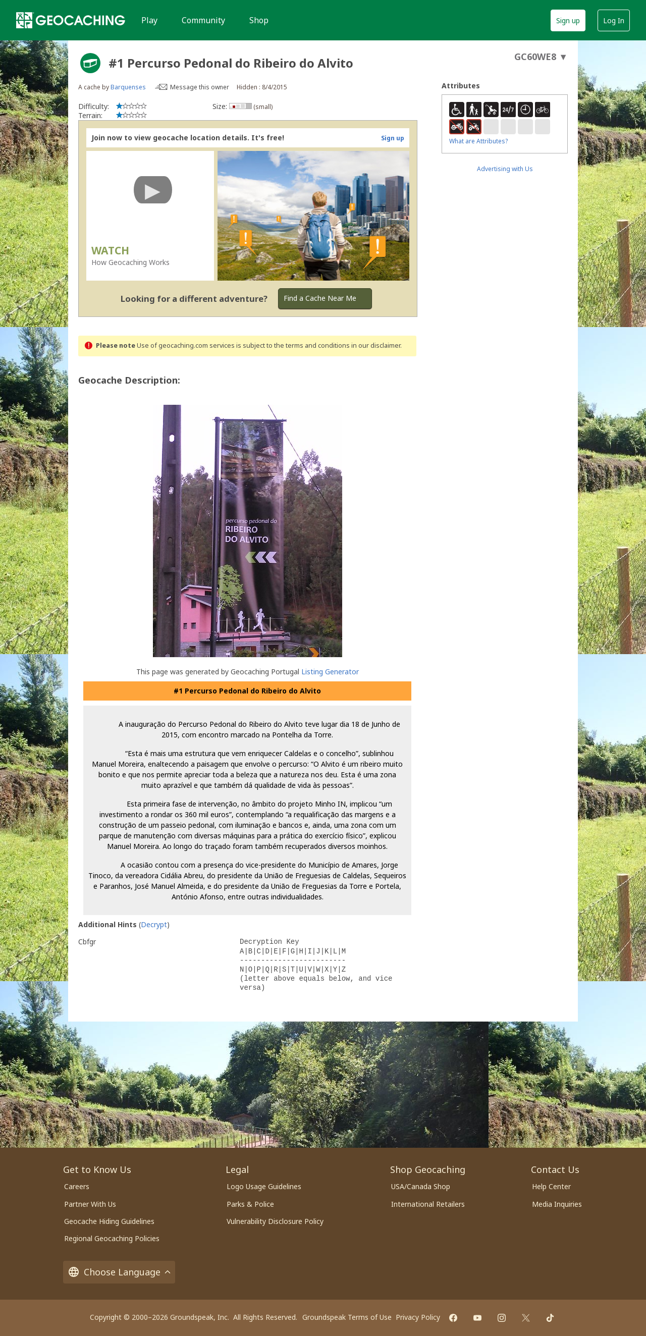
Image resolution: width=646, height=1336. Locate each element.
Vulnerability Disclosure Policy (275, 1221)
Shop (258, 20)
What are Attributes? (478, 141)
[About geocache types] (90, 63)
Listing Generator (330, 671)
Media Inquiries (557, 1204)
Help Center (551, 1186)
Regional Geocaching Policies (111, 1238)
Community (203, 20)
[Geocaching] (70, 20)
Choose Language (119, 1272)
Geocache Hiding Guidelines (109, 1221)
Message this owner (199, 87)
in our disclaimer (375, 345)
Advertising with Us (505, 169)
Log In (613, 20)
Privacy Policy (418, 1317)
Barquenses (128, 87)
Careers (76, 1186)
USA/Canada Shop (420, 1186)
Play (149, 20)
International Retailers (428, 1204)
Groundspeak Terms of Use (347, 1317)
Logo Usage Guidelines (264, 1186)
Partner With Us (90, 1204)
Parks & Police (250, 1204)
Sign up (568, 20)
